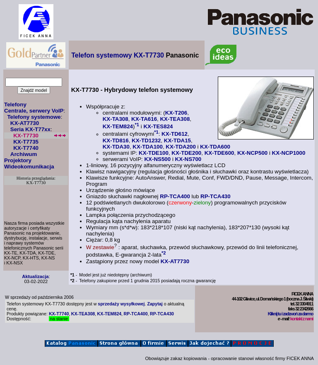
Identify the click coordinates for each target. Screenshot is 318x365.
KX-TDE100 (154, 153)
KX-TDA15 (177, 140)
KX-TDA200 (181, 147)
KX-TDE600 (219, 153)
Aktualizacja (35, 276)
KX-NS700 (188, 159)
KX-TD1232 (146, 140)
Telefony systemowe (33, 117)
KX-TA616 (144, 119)
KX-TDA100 (147, 147)
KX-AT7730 (24, 123)
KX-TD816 (116, 140)
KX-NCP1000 (289, 153)
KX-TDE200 (186, 153)
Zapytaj (154, 303)
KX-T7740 (26, 148)
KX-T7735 (26, 142)
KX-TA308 (115, 119)
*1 (137, 124)
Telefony (15, 104)
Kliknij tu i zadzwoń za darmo (290, 313)
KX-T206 (176, 113)
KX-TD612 (174, 134)
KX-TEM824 (118, 126)
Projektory (17, 160)
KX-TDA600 (215, 147)
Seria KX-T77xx (30, 129)
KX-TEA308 (175, 119)
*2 (163, 252)
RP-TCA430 (215, 196)
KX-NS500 (157, 159)
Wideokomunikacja (29, 166)
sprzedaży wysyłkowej (121, 303)
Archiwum (23, 154)
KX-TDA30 (116, 147)
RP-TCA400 (175, 196)
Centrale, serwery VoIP (33, 111)
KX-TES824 (158, 126)
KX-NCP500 (252, 153)
